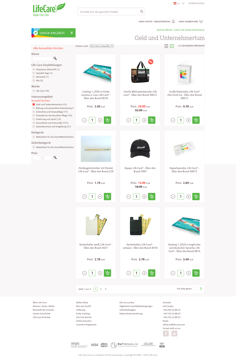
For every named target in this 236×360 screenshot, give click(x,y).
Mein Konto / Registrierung (154, 21)
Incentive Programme (86, 324)
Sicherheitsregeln (127, 309)
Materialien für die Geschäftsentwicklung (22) (56, 136)
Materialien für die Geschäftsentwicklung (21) (56, 147)
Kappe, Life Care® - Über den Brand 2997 (140, 169)
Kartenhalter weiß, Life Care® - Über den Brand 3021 (95, 246)
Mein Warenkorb (191, 21)
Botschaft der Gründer (43, 309)
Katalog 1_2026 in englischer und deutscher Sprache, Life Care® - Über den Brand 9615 (184, 248)
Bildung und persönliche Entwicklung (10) (54, 108)
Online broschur (84, 320)
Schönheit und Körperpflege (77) (50, 111)
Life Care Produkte (41, 317)
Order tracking (83, 313)
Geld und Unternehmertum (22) (49, 104)
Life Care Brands (84, 317)
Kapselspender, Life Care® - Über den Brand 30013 (184, 169)
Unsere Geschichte (41, 313)
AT (176, 3)
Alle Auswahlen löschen (48, 48)
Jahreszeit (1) (40, 76)
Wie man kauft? (83, 306)
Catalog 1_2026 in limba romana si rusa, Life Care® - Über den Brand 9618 (96, 95)
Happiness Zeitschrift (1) (46, 69)
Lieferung (80, 309)
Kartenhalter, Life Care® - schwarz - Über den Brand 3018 (140, 246)
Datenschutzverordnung (131, 313)
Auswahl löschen (40, 100)
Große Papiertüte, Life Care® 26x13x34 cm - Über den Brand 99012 (184, 95)
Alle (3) (37, 80)
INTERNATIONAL (196, 3)
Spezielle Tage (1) (42, 73)
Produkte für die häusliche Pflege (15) (52, 115)
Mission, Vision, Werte (43, 306)
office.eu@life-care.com (174, 324)
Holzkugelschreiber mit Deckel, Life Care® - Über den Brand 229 (95, 169)
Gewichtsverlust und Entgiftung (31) (51, 126)
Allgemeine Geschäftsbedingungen (135, 306)
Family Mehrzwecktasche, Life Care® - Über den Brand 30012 (140, 93)
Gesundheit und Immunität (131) (50, 122)
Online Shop (82, 302)
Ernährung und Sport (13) (46, 119)
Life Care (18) (40, 90)
